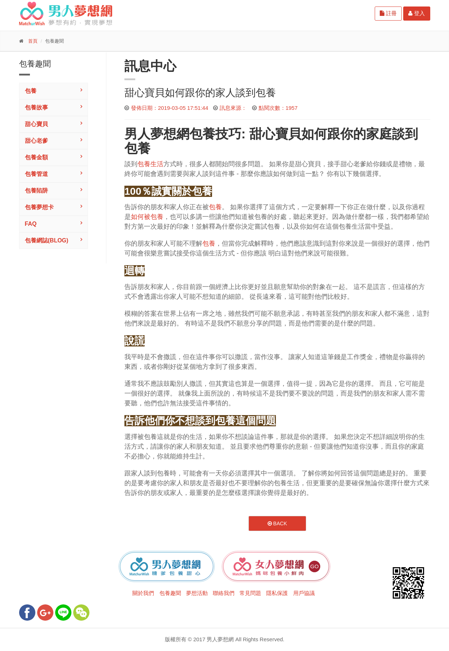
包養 (30, 91)
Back (277, 523)
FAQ (31, 224)
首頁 (33, 41)
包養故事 (36, 107)
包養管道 (36, 174)
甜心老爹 (36, 141)
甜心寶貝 (36, 124)
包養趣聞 (170, 593)
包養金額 (36, 157)
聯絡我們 (223, 593)
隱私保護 (277, 593)
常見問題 (250, 593)
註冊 (388, 13)
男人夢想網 (156, 133)
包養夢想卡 (39, 207)
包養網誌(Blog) (47, 240)
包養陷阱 (36, 190)
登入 (416, 13)
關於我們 (143, 593)
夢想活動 (197, 593)
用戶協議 (304, 593)
